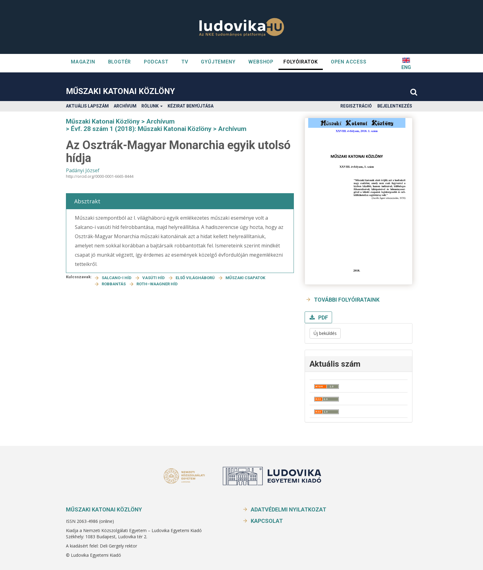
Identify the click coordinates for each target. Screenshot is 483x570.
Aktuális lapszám (87, 106)
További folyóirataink (347, 299)
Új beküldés (325, 333)
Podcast (156, 62)
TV (184, 62)
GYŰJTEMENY (218, 62)
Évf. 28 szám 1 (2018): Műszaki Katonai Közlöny (141, 128)
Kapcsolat (267, 521)
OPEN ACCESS (349, 62)
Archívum (125, 106)
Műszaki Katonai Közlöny (120, 91)
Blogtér (119, 62)
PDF (322, 317)
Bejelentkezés (394, 106)
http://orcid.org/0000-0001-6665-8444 (99, 176)
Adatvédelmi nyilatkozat (288, 509)
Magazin (83, 62)
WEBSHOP (261, 62)
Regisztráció (356, 106)
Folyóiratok (300, 62)
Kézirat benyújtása (190, 106)
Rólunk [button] (152, 106)
